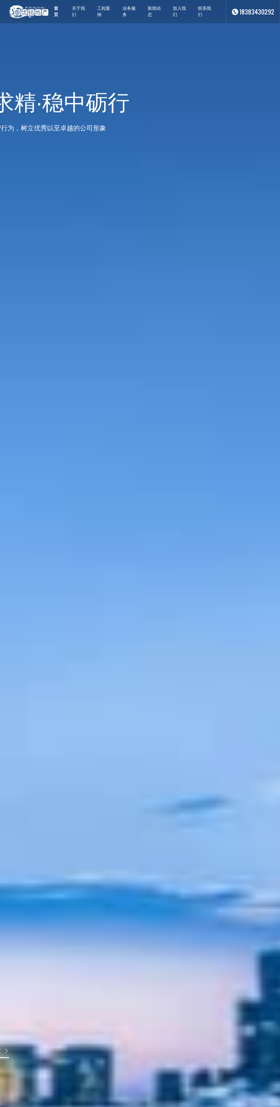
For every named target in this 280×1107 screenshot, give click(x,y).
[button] (6, 1051)
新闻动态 (154, 11)
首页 (56, 11)
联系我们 (204, 11)
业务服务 (129, 11)
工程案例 (103, 11)
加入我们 (179, 11)
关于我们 (78, 11)
